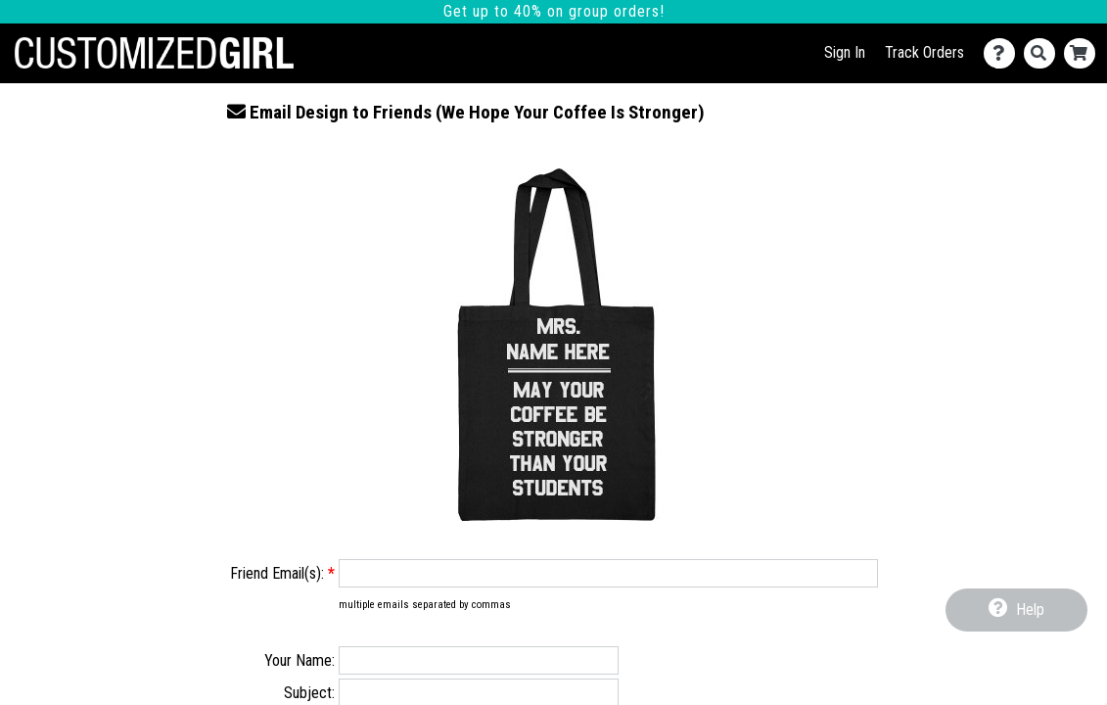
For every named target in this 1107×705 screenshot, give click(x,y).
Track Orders (924, 52)
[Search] (1044, 53)
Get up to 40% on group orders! (554, 11)
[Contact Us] (1004, 53)
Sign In (844, 52)
